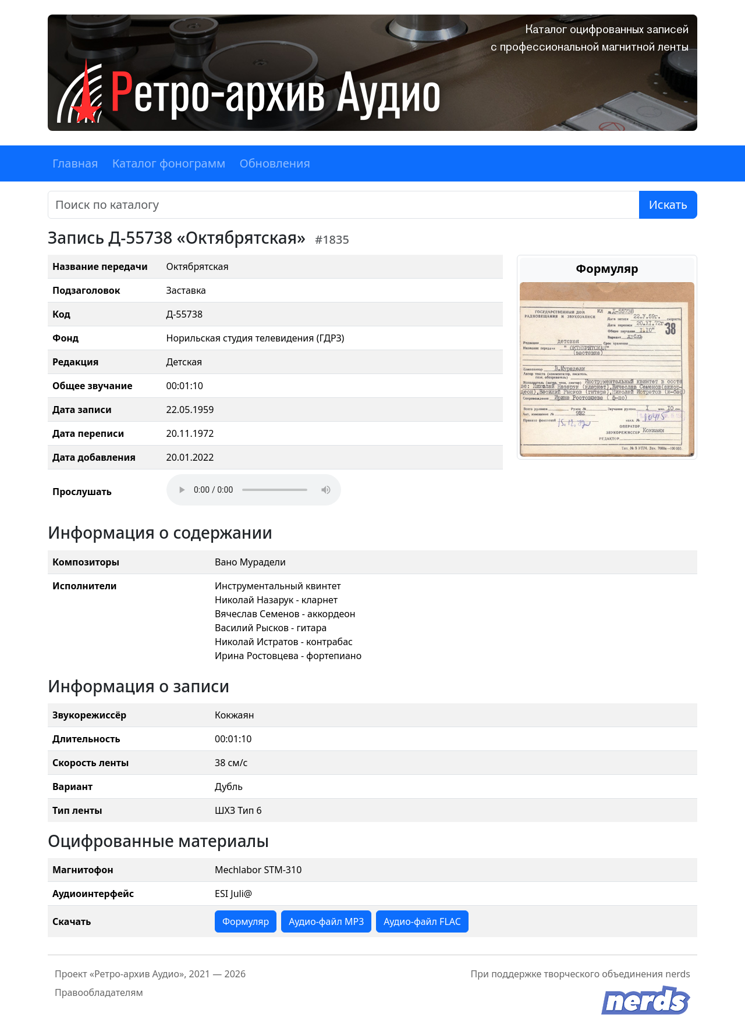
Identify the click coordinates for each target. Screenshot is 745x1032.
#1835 (332, 239)
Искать (668, 204)
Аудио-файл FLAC (422, 921)
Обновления (274, 163)
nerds (677, 973)
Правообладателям (99, 992)
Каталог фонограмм (169, 163)
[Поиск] (344, 205)
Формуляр (245, 921)
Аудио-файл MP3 (326, 921)
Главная (75, 163)
